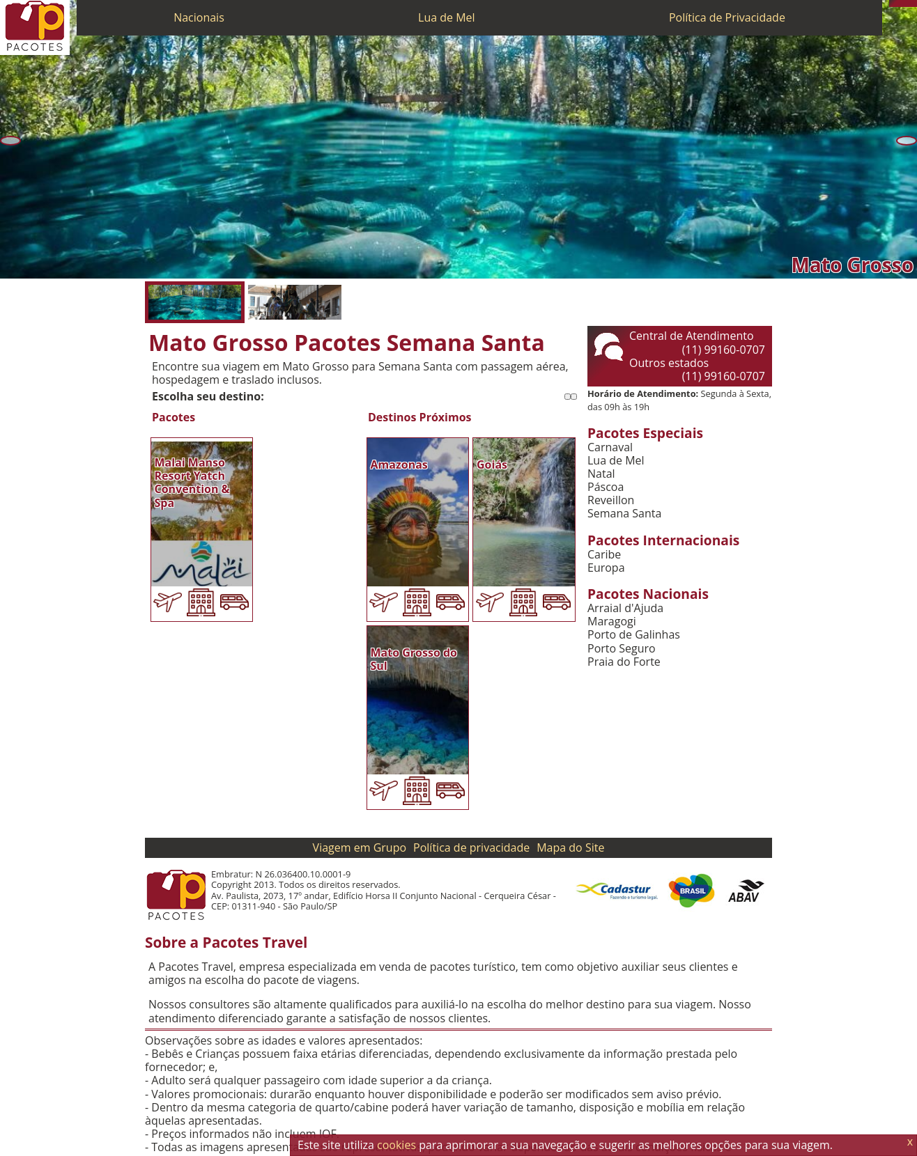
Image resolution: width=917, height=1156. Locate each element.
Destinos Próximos (420, 417)
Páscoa (605, 487)
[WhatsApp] (899, 3)
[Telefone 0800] (892, 3)
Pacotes (173, 417)
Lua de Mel (446, 17)
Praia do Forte (624, 662)
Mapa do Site (570, 847)
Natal (601, 474)
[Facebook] (913, 3)
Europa (606, 568)
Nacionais (199, 17)
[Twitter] (906, 3)
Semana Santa (624, 513)
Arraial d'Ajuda (625, 608)
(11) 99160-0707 (723, 349)
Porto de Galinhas (633, 634)
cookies (396, 1145)
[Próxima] (906, 140)
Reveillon (610, 500)
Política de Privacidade (727, 17)
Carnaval (610, 447)
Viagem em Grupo (359, 847)
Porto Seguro (621, 648)
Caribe (604, 554)
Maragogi (611, 621)
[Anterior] (10, 140)
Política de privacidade (471, 847)
